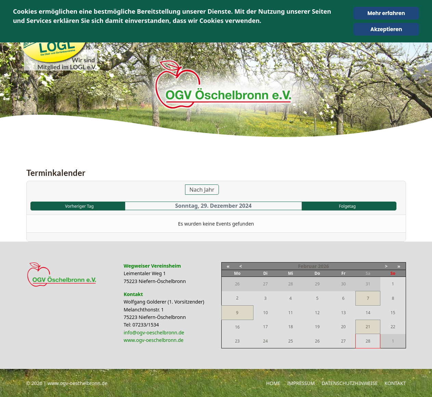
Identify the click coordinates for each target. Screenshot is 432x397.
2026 (323, 266)
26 (317, 341)
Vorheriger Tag (79, 206)
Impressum (301, 383)
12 (317, 313)
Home (273, 383)
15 (393, 313)
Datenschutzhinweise (350, 383)
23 (237, 341)
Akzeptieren (386, 29)
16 (237, 327)
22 (393, 327)
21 (368, 327)
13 (343, 313)
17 (265, 327)
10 (265, 313)
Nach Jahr (201, 189)
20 (343, 327)
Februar (307, 266)
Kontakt (395, 383)
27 (343, 341)
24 (265, 341)
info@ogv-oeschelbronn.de (154, 332)
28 (368, 341)
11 (290, 313)
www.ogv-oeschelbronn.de (154, 340)
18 (290, 327)
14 (368, 313)
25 (290, 341)
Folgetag (347, 206)
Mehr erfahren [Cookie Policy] (386, 13)
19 (317, 327)
